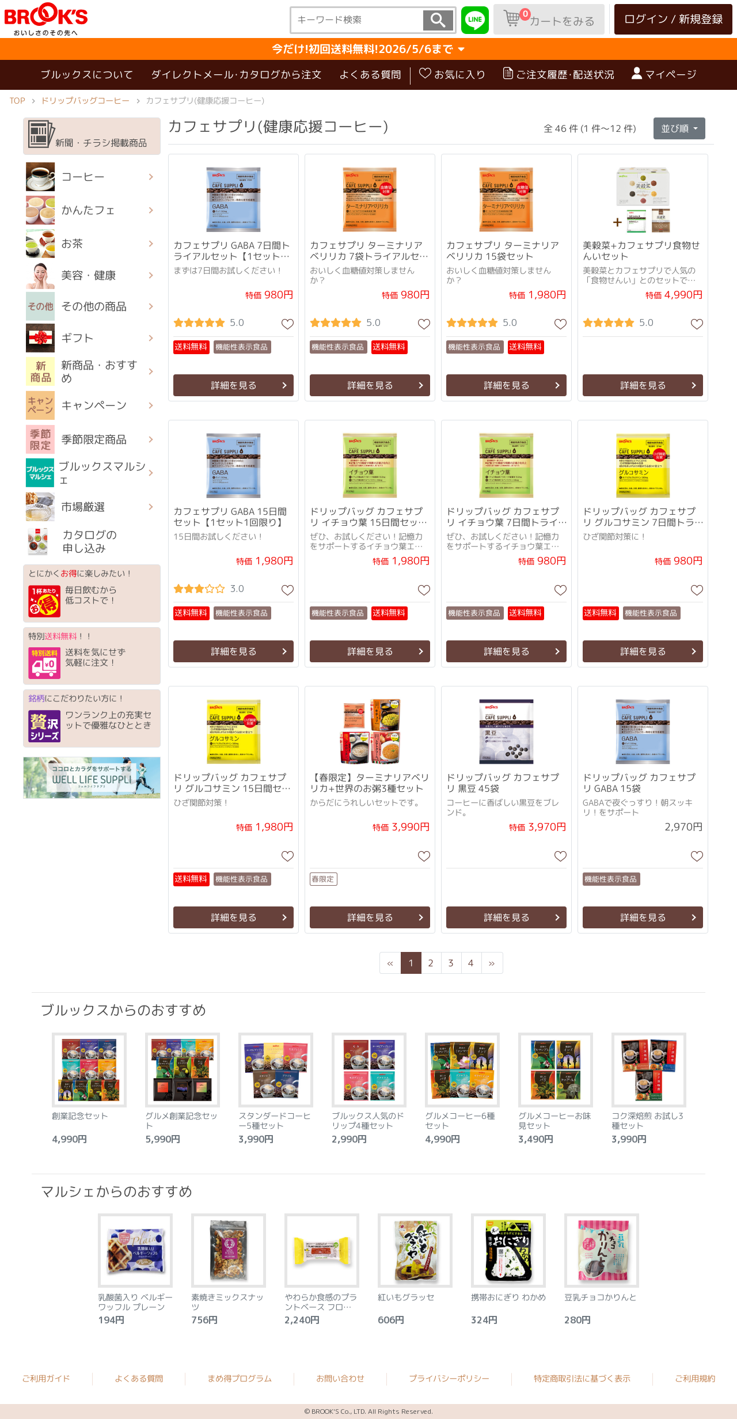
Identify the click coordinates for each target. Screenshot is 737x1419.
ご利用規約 (695, 1378)
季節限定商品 (76, 438)
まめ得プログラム (239, 1378)
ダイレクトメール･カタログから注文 (236, 74)
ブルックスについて (87, 74)
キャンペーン (76, 405)
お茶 (54, 243)
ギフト (60, 338)
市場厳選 (65, 506)
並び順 (676, 128)
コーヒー (65, 176)
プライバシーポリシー (449, 1378)
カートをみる (549, 18)
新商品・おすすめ (82, 371)
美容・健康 (71, 275)
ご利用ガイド (46, 1378)
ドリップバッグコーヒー (85, 101)
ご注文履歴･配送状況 (558, 74)
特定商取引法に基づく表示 (582, 1378)
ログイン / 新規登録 (673, 18)
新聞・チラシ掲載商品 (87, 134)
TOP (17, 101)
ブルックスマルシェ (86, 472)
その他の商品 (76, 306)
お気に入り (452, 74)
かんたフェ (71, 210)
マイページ (664, 74)
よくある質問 (370, 74)
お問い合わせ (340, 1378)
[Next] (492, 963)
